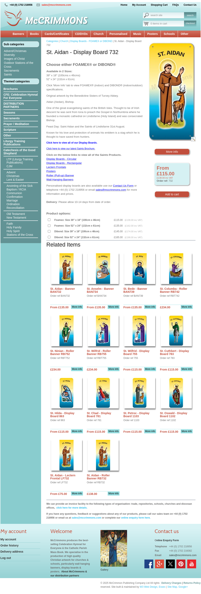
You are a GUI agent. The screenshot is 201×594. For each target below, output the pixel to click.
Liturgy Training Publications (14, 142)
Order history (9, 545)
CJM (9, 166)
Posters (152, 33)
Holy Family (14, 227)
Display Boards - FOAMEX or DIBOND (91, 41)
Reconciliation (15, 207)
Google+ (183, 586)
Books (34, 33)
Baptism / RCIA (16, 189)
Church (99, 33)
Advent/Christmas (15, 51)
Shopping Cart (159, 4)
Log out (5, 558)
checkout (190, 23)
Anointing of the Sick (20, 185)
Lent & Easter (15, 179)
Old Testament (16, 214)
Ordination (13, 204)
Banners (18, 33)
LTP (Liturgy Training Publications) (20, 161)
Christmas (13, 176)
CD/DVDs (81, 33)
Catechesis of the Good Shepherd (19, 151)
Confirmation (15, 196)
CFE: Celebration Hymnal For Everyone (20, 96)
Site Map (172, 586)
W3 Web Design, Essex (152, 586)
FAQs (175, 4)
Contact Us (190, 4)
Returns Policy (192, 583)
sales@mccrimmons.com (56, 4)
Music (137, 33)
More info (172, 151)
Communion (14, 193)
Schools (169, 33)
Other (184, 33)
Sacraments (11, 70)
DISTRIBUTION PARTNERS (13, 105)
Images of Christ (14, 58)
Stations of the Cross (20, 234)
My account (8, 539)
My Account (139, 4)
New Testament (16, 217)
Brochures (10, 89)
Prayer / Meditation (16, 124)
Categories (52, 41)
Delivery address (11, 551)
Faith (10, 223)
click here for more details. (71, 507)
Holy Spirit (13, 231)
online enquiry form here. (136, 517)
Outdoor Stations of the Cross (18, 64)
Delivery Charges (171, 583)
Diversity (9, 54)
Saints (8, 74)
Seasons (9, 112)
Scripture (9, 129)
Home (124, 4)
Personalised (118, 33)
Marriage (12, 200)
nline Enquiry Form (167, 540)
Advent (11, 172)
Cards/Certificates (57, 33)
